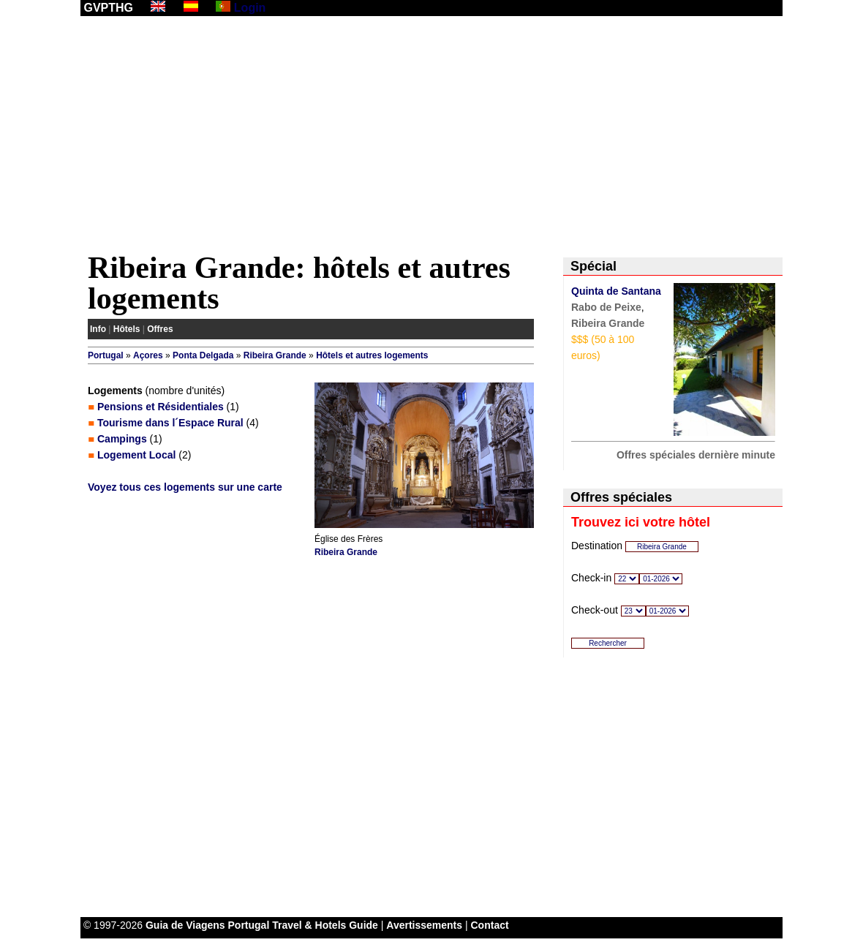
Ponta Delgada (203, 355)
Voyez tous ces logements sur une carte (185, 487)
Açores (148, 355)
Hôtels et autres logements (372, 355)
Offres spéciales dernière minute (696, 455)
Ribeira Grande (275, 355)
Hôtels (126, 329)
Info (98, 329)
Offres (160, 329)
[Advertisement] (431, 136)
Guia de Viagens (185, 925)
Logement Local (136, 455)
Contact (490, 925)
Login (250, 7)
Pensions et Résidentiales (160, 406)
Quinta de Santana (616, 291)
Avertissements (424, 925)
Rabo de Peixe (606, 307)
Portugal (106, 355)
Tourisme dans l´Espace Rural (170, 423)
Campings (122, 439)
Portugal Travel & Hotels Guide (303, 925)
